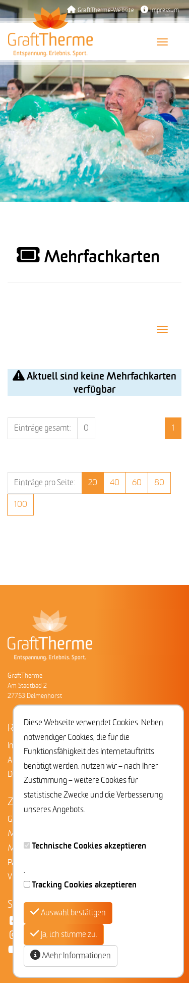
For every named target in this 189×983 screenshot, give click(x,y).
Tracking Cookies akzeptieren (84, 885)
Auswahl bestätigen (68, 912)
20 (92, 482)
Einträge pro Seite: (45, 482)
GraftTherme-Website (100, 10)
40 (114, 482)
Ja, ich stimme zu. (63, 934)
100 (20, 504)
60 (137, 482)
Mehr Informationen (70, 955)
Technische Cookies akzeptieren (89, 846)
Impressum (160, 10)
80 (159, 482)
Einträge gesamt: (42, 428)
